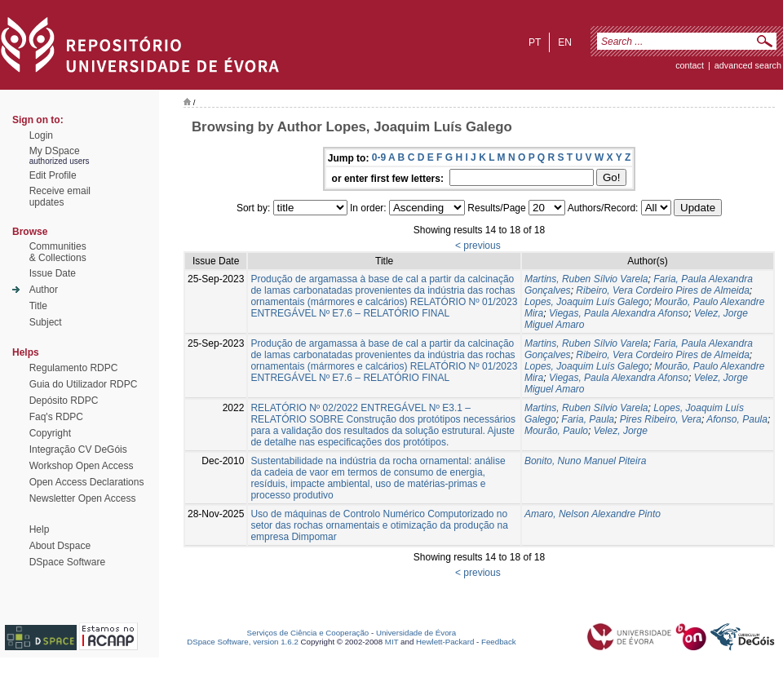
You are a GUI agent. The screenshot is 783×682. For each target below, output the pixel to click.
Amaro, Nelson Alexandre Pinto (592, 514)
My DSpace (54, 151)
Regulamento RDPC (73, 368)
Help (39, 529)
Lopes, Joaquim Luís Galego (586, 302)
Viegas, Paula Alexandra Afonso (618, 313)
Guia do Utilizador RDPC (83, 384)
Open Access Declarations (86, 482)
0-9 (379, 157)
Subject (45, 322)
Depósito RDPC (64, 400)
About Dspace (60, 545)
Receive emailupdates (60, 196)
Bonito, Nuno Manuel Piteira (585, 461)
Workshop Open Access (81, 466)
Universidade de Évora (416, 632)
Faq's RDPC (56, 417)
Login (41, 135)
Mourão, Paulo (556, 430)
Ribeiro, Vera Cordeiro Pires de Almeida (663, 290)
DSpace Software (67, 562)
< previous (478, 245)
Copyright (50, 433)
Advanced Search (747, 65)
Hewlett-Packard (445, 641)
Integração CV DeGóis (78, 449)
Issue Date (52, 273)
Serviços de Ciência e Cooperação (308, 632)
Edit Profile (53, 175)
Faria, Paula (587, 419)
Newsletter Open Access (82, 498)
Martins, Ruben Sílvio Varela (586, 279)
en (565, 42)
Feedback (498, 641)
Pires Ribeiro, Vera (660, 419)
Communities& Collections (57, 252)
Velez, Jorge (621, 430)
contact (689, 65)
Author (43, 289)
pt (535, 42)
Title (38, 306)
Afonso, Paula (737, 419)
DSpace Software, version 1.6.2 (243, 641)
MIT (392, 641)
